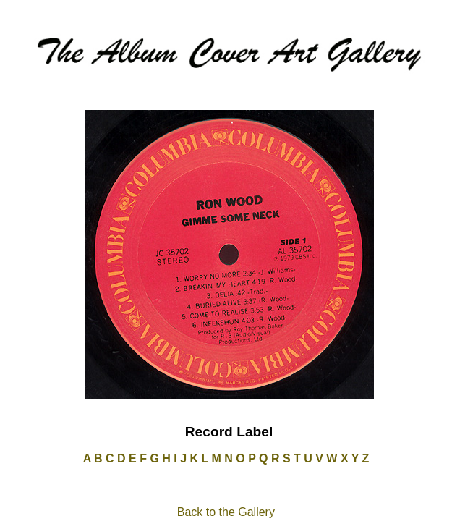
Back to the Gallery (226, 512)
